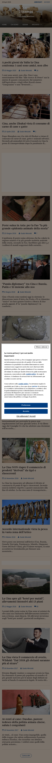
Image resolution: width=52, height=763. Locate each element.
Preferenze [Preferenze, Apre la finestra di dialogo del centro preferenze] (26, 405)
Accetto (26, 411)
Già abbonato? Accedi (26, 416)
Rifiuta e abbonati (41, 347)
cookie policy (31, 374)
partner (35, 386)
